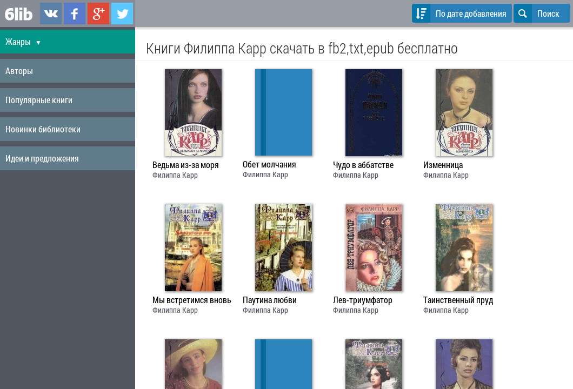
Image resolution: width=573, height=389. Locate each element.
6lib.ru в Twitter (122, 13)
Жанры (23, 41)
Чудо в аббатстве (363, 164)
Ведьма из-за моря (185, 164)
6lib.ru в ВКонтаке (51, 13)
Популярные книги (38, 99)
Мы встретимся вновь (191, 299)
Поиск (536, 13)
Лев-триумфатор (362, 299)
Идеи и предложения (42, 158)
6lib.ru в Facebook (74, 13)
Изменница (443, 164)
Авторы (19, 70)
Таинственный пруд (458, 299)
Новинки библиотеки (43, 129)
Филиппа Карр (175, 175)
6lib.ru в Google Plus (98, 13)
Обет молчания (269, 164)
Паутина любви (270, 299)
